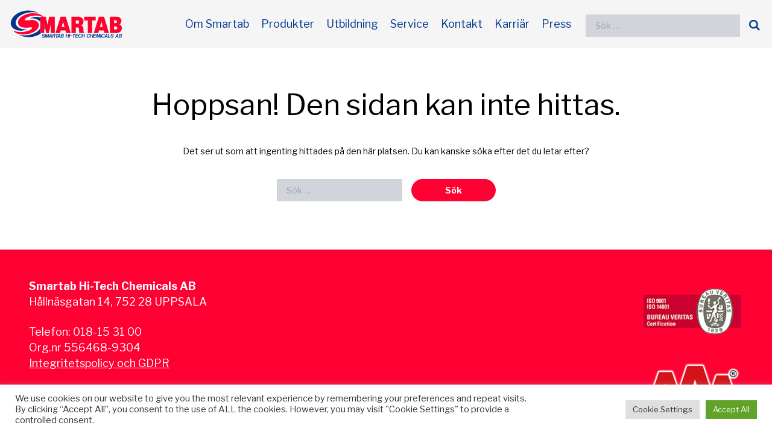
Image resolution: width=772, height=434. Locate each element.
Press (556, 23)
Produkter (287, 23)
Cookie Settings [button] (662, 409)
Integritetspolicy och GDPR (99, 363)
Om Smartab (217, 23)
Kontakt (461, 23)
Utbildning (352, 23)
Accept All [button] (731, 409)
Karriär (512, 23)
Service (409, 23)
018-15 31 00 (107, 332)
